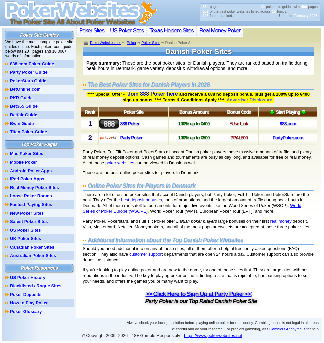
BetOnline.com (25, 89)
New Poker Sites (27, 213)
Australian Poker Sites (33, 255)
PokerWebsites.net (105, 43)
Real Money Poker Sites (34, 187)
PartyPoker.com (288, 137)
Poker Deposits (26, 294)
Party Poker (131, 137)
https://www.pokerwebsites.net (213, 335)
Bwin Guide (22, 123)
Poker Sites (91, 30)
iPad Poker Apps (27, 178)
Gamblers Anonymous (287, 329)
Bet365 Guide (24, 106)
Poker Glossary (26, 311)
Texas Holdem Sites (171, 30)
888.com (288, 123)
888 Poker (129, 123)
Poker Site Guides (39, 35)
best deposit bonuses (141, 199)
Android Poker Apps (31, 170)
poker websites (119, 162)
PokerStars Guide (28, 80)
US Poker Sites (127, 30)
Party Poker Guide (29, 72)
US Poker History (27, 277)
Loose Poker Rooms (31, 195)
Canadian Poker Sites (32, 247)
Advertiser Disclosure (249, 99)
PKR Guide (21, 97)
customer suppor (145, 254)
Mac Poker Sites (26, 153)
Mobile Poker (23, 162)
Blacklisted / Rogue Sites (36, 285)
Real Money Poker (220, 30)
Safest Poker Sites (29, 221)
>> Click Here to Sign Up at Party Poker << (198, 294)
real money (280, 221)
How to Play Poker (29, 302)
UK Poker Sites (25, 238)
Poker (131, 43)
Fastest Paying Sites (31, 204)
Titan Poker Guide (28, 131)
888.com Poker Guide (32, 63)
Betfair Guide (23, 114)
